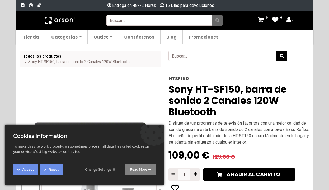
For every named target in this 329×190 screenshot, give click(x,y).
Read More (138, 170)
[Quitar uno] (173, 174)
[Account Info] (290, 20)
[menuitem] (34, 37)
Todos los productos (42, 56)
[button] (249, 174)
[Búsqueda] (217, 20)
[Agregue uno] (195, 174)
